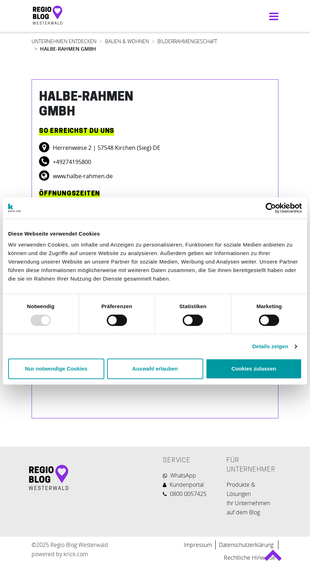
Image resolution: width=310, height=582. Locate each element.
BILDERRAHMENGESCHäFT (187, 41)
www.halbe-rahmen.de (82, 176)
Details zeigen (270, 346)
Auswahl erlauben (155, 369)
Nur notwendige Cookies (56, 369)
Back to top (272, 558)
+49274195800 (71, 162)
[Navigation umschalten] (272, 16)
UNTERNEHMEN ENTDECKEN (64, 41)
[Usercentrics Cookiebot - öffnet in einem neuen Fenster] (271, 208)
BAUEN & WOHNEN (127, 41)
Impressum (198, 545)
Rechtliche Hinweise (249, 557)
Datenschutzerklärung (247, 545)
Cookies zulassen (254, 369)
